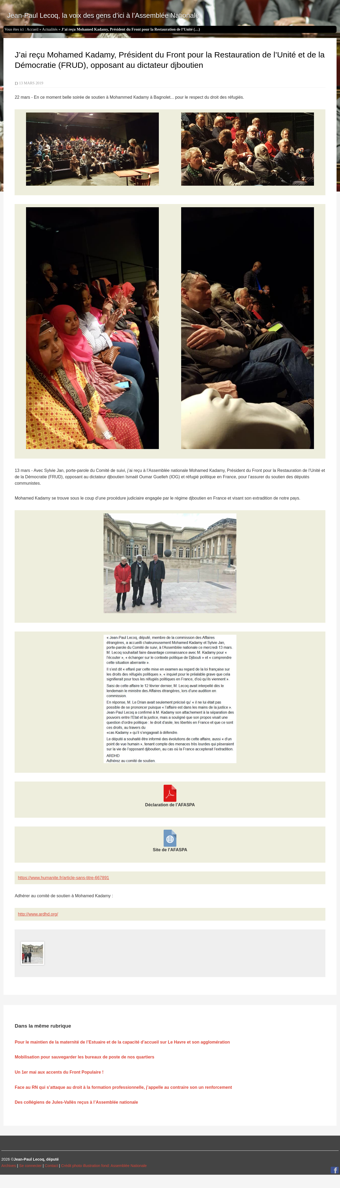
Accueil (33, 29)
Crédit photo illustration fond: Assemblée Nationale (104, 1166)
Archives (8, 1166)
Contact (51, 1166)
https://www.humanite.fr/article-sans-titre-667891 (63, 877)
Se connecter (30, 1166)
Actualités (49, 29)
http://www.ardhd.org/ (38, 914)
